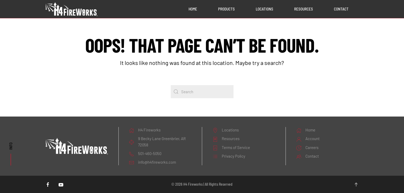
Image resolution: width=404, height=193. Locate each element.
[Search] (202, 91)
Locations (264, 9)
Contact (341, 9)
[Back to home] (71, 9)
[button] (356, 184)
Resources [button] (303, 9)
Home (193, 9)
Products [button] (226, 9)
